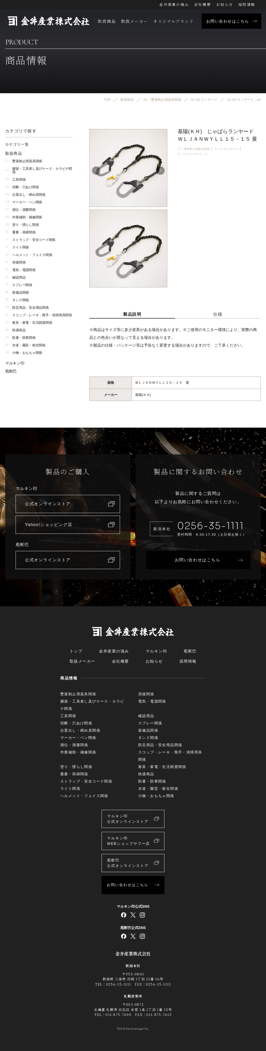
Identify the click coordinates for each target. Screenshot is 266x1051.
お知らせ (224, 4)
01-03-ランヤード (226, 148)
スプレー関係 (18, 285)
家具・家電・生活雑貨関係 (28, 323)
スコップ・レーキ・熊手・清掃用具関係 (38, 315)
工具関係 (15, 179)
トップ (76, 651)
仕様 (217, 314)
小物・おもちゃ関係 (23, 353)
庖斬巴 (11, 371)
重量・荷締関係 (20, 232)
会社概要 (202, 4)
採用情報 (246, 4)
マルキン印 (14, 363)
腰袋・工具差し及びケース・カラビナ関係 (38, 170)
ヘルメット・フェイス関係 (28, 255)
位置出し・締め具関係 (25, 195)
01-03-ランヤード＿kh (193, 154)
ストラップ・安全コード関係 (30, 240)
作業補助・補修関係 (23, 217)
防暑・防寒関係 (20, 338)
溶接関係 (15, 262)
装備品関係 (17, 292)
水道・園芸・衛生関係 (25, 345)
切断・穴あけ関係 (22, 187)
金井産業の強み (174, 4)
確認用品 (15, 277)
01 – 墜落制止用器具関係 (193, 148)
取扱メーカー (134, 21)
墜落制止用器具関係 (23, 161)
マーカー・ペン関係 (23, 202)
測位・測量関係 (20, 210)
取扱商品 (107, 21)
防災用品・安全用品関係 (27, 307)
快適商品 (15, 330)
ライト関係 (17, 247)
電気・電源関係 (20, 270)
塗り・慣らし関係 (22, 225)
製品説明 (132, 314)
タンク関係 (17, 300)
